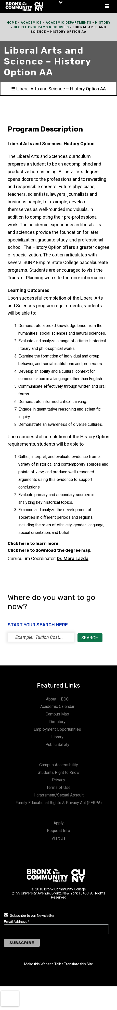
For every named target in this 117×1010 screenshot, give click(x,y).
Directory (57, 721)
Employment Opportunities (57, 729)
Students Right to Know (59, 772)
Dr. (72, 558)
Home (12, 22)
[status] (41, 637)
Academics (31, 22)
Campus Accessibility (58, 764)
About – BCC (57, 699)
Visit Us (58, 838)
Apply (59, 823)
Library (57, 737)
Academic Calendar (57, 706)
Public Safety (57, 744)
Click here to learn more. (34, 543)
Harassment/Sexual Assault (59, 795)
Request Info (58, 830)
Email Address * (16, 922)
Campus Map (57, 714)
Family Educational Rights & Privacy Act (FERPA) (59, 802)
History (103, 22)
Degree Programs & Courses (41, 27)
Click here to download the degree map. (50, 550)
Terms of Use (58, 787)
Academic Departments (68, 22)
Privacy (58, 779)
